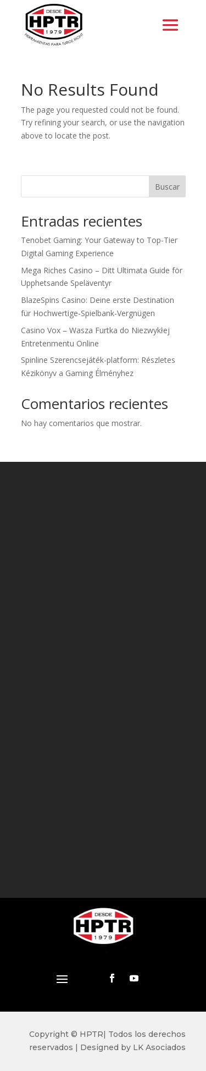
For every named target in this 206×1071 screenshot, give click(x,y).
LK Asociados (159, 1047)
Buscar (167, 186)
